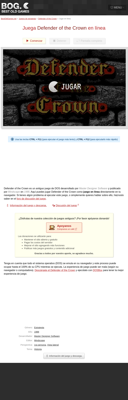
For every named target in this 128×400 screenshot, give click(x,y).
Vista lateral (53, 345)
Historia (38, 349)
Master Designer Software (47, 336)
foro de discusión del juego (31, 198)
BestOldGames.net (8, 19)
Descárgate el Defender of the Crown (55, 270)
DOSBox (97, 270)
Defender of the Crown (47, 19)
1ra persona (40, 345)
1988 (36, 332)
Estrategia (39, 327)
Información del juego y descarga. (64, 356)
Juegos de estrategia (27, 19)
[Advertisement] (39, 163)
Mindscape (39, 340)
